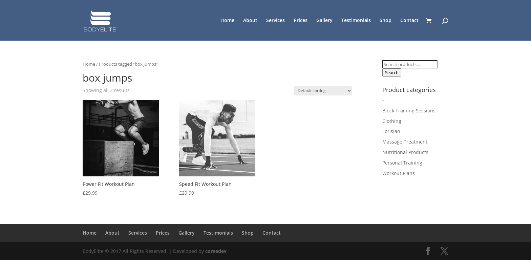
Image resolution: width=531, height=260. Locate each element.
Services (275, 20)
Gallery (324, 20)
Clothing (391, 121)
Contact (409, 20)
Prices (300, 20)
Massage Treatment (404, 141)
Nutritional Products (405, 152)
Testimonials (356, 20)
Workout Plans (398, 173)
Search (392, 72)
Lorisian (391, 131)
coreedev (216, 251)
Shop (385, 20)
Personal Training (402, 162)
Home (227, 20)
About (250, 20)
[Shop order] (323, 90)
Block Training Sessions (409, 110)
